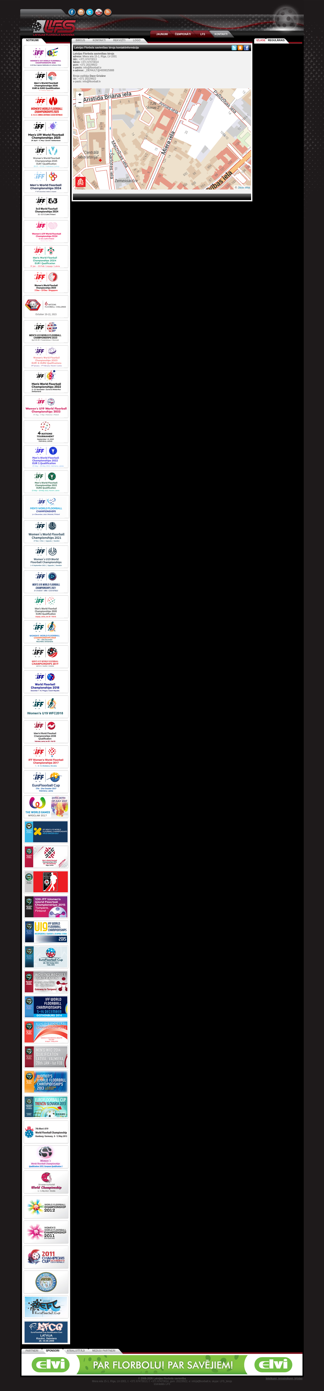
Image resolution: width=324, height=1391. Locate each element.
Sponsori (52, 1350)
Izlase (261, 40)
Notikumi (32, 40)
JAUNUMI (162, 34)
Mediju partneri (103, 1350)
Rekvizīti (119, 40)
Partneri (32, 1350)
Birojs (80, 40)
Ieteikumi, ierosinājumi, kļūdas (284, 1378)
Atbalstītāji (76, 1350)
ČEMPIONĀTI (183, 34)
